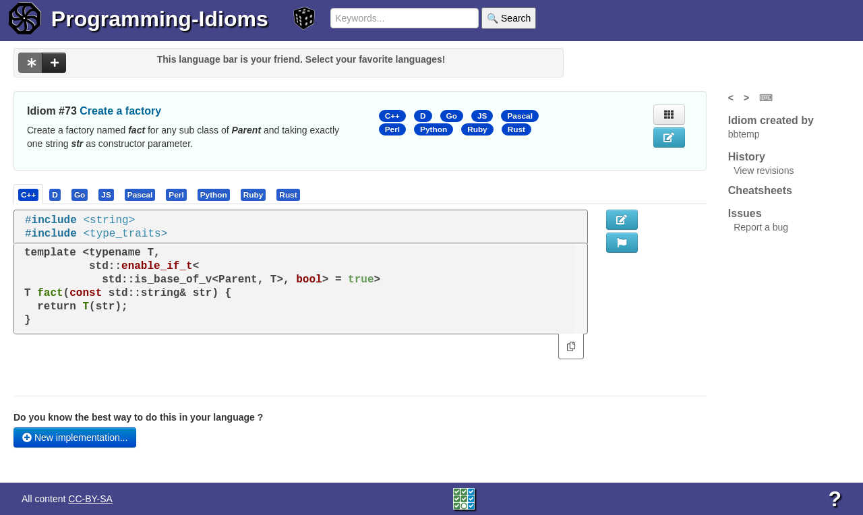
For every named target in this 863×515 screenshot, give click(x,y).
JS (482, 116)
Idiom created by (771, 120)
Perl (392, 129)
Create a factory (120, 111)
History (746, 156)
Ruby (477, 129)
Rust (516, 129)
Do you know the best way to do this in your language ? (138, 417)
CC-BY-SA (90, 498)
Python (433, 129)
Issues (745, 213)
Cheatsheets (760, 190)
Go (451, 116)
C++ (392, 116)
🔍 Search (509, 18)
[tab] (28, 194)
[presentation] (28, 194)
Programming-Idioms (159, 19)
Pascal (520, 116)
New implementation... (74, 437)
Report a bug (761, 227)
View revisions (764, 170)
